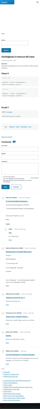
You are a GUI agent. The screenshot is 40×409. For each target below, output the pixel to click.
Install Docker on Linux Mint (11, 389)
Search (3, 40)
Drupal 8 (4, 2)
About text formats (35, 177)
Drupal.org (6, 372)
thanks (8, 335)
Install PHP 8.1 (7, 391)
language (9, 112)
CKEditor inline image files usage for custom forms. (18, 387)
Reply (7, 219)
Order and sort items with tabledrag (13, 396)
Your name (4, 145)
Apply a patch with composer (11, 400)
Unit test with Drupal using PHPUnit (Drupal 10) (17, 380)
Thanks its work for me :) (15, 297)
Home (3, 33)
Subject (3, 153)
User (29, 127)
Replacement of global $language (19, 252)
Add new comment (6, 137)
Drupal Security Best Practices (12, 393)
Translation (23, 127)
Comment (4, 161)
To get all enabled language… (17, 201)
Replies (8, 224)
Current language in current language (20, 354)
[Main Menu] (37, 2)
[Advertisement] (20, 16)
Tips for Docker (7, 385)
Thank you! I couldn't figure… (17, 316)
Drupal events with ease (10, 376)
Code (17, 127)
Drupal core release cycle (11, 374)
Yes (10, 233)
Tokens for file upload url (10, 383)
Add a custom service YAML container (14, 398)
